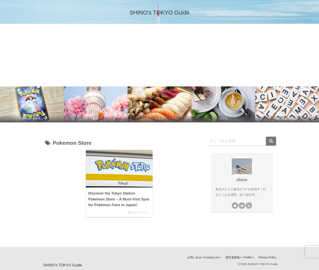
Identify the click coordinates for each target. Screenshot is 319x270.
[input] (242, 141)
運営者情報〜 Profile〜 (239, 257)
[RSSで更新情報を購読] (249, 205)
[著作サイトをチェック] (235, 205)
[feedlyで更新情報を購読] (242, 205)
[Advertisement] (159, 54)
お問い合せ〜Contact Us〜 (204, 257)
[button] (271, 141)
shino (242, 179)
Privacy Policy (267, 257)
